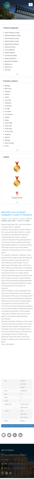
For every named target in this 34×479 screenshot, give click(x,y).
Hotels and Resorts (10, 58)
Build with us (8, 67)
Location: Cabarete (26, 219)
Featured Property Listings (12, 35)
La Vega (7, 108)
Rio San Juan (9, 131)
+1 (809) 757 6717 (16, 459)
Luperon (7, 117)
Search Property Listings (12, 33)
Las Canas (8, 111)
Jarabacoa (8, 103)
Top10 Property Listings (12, 38)
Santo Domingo (9, 143)
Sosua (7, 146)
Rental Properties (10, 53)
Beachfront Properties (11, 61)
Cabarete (7, 91)
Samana (7, 137)
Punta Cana (8, 126)
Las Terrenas (9, 114)
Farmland (7, 70)
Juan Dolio (8, 100)
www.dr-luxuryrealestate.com (16, 468)
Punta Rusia (8, 129)
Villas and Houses (10, 47)
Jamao (7, 97)
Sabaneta (7, 134)
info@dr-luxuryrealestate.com (17, 464)
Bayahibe (7, 86)
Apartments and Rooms (12, 44)
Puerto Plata (8, 123)
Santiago (7, 140)
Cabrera (7, 94)
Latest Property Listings (12, 41)
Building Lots (8, 64)
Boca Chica (8, 88)
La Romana (8, 106)
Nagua (7, 120)
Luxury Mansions (10, 50)
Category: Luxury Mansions (10, 219)
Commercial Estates (11, 55)
